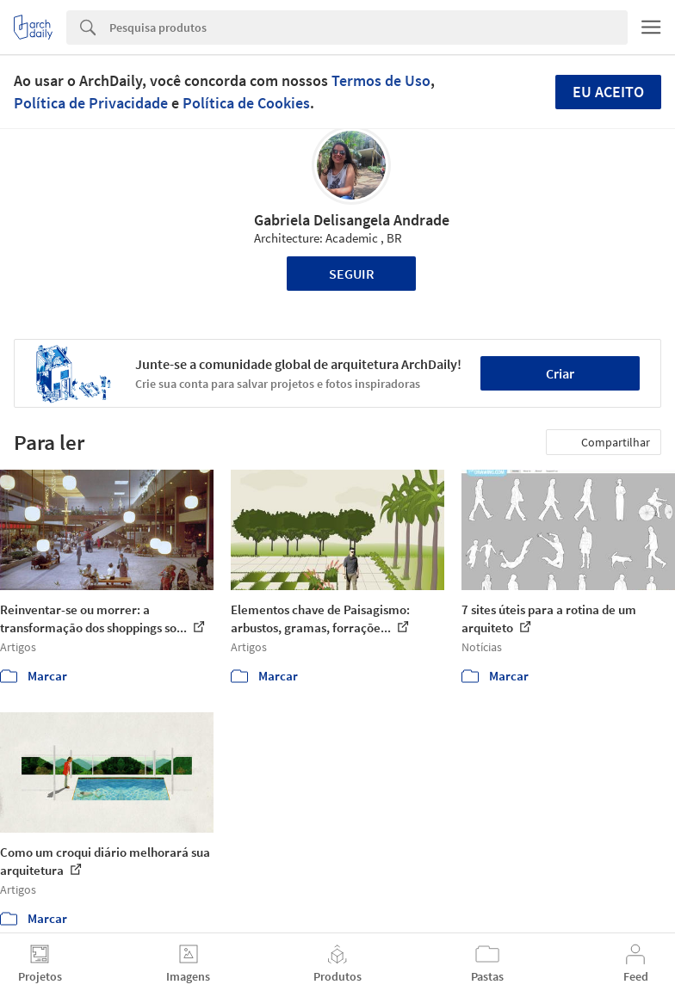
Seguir (352, 273)
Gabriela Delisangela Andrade (351, 220)
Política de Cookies (246, 103)
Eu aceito (608, 92)
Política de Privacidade (91, 103)
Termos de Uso (380, 80)
